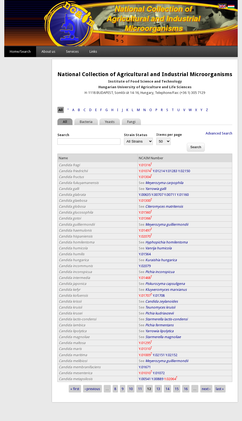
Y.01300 (145, 201)
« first (74, 389)
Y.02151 (159, 355)
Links (93, 51)
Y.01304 (145, 177)
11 (140, 389)
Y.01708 (159, 295)
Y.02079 (145, 266)
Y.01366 (145, 218)
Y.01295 (145, 343)
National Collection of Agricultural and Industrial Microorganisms (144, 74)
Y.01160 (183, 195)
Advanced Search (219, 133)
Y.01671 (145, 367)
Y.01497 (145, 230)
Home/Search (20, 51)
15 (176, 389)
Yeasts (110, 122)
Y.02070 (145, 236)
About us (48, 51)
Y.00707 (157, 195)
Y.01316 (145, 165)
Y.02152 (171, 355)
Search (63, 135)
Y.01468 (145, 278)
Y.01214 (159, 171)
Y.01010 (145, 373)
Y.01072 (159, 373)
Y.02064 (170, 379)
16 (186, 389)
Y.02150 (184, 171)
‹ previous (92, 389)
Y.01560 (145, 212)
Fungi (131, 122)
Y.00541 (145, 379)
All (60, 110)
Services (72, 51)
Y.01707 (145, 295)
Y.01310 (145, 349)
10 (131, 389)
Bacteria (86, 122)
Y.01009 (145, 355)
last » (220, 389)
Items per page (169, 135)
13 (158, 389)
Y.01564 (145, 254)
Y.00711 (170, 195)
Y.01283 (171, 171)
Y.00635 (145, 195)
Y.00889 (157, 379)
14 (167, 389)
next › (206, 389)
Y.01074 (145, 171)
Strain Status (135, 135)
